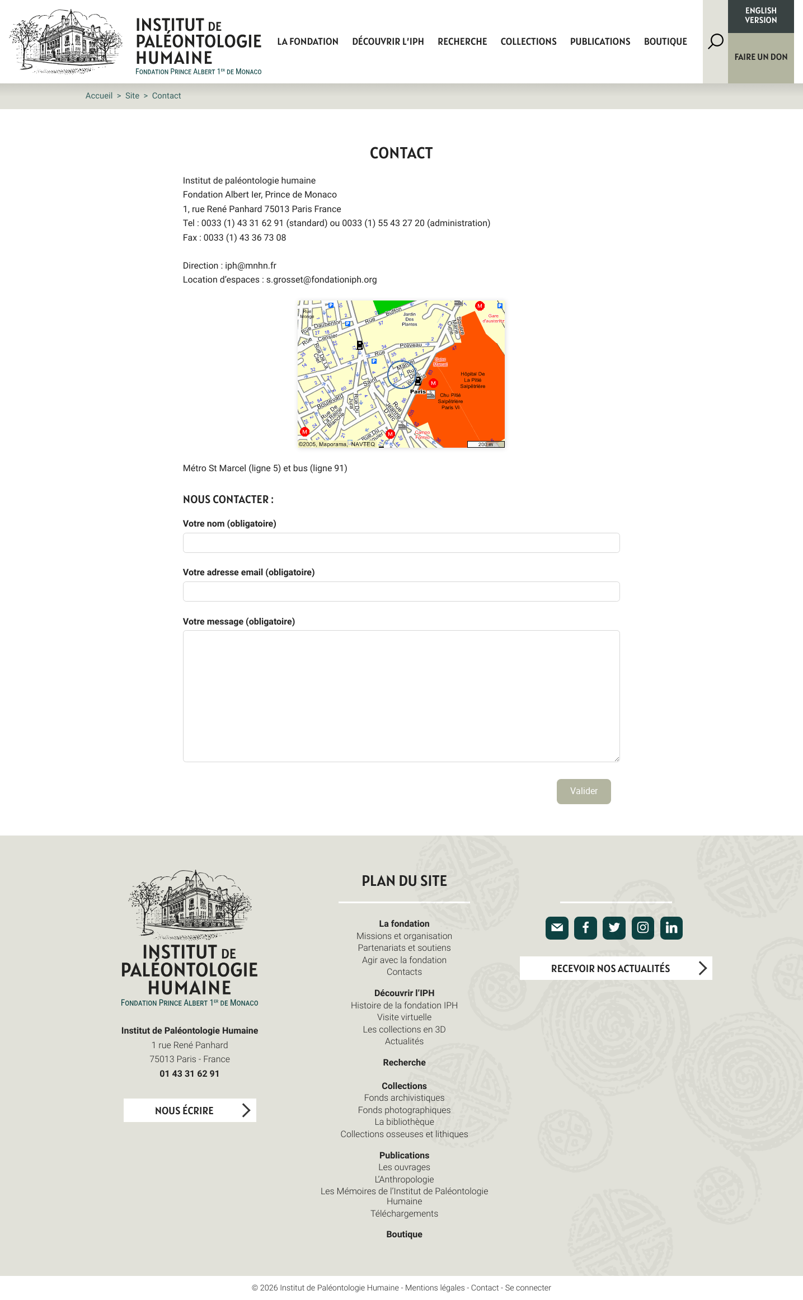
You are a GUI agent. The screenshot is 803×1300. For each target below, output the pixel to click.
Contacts (404, 971)
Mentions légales (435, 1288)
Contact (485, 1288)
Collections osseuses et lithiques (404, 1134)
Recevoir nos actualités (610, 969)
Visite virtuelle (404, 1017)
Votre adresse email (249, 572)
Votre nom (229, 523)
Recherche (462, 42)
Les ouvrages (404, 1167)
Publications (600, 42)
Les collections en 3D (404, 1029)
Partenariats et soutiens (404, 947)
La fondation (308, 42)
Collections (529, 42)
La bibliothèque (404, 1121)
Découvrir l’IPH (388, 42)
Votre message (239, 621)
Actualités (404, 1041)
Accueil (99, 95)
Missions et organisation (404, 936)
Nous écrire (184, 1111)
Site (132, 95)
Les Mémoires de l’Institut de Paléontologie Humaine (405, 1196)
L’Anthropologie (404, 1179)
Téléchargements (404, 1213)
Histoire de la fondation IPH (404, 1005)
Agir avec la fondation (404, 960)
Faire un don (761, 57)
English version (761, 16)
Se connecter (528, 1288)
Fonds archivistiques (404, 1097)
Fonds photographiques (404, 1110)
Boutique (666, 42)
